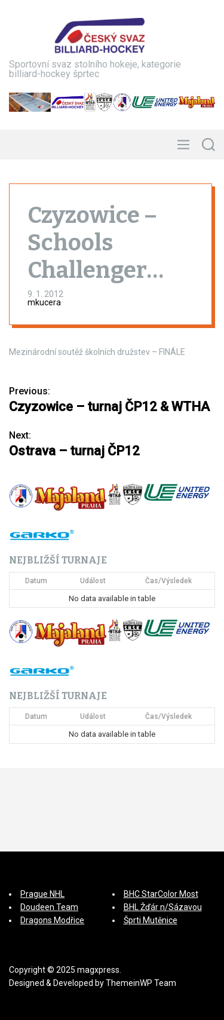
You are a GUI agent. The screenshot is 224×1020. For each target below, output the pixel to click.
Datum (36, 581)
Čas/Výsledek (168, 581)
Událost (93, 581)
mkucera (44, 302)
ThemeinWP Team (141, 983)
